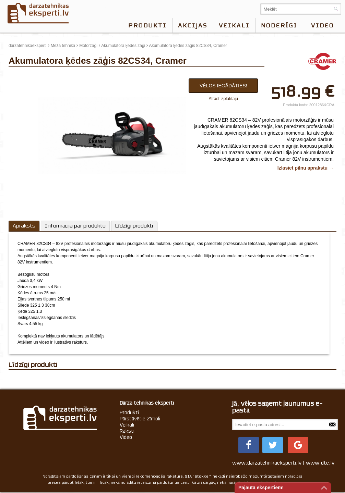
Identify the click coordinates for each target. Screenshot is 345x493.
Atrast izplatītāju (223, 98)
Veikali (234, 25)
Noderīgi (279, 25)
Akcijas (192, 25)
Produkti (147, 25)
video (322, 25)
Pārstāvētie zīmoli (140, 418)
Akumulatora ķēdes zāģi (123, 45)
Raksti (127, 431)
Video (126, 437)
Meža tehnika (63, 45)
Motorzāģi (88, 45)
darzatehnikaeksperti (28, 45)
